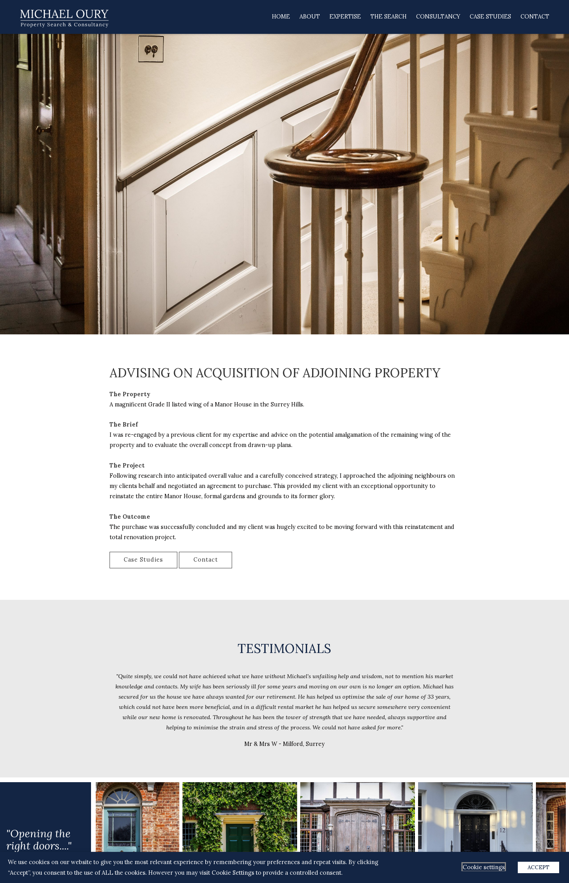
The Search (388, 16)
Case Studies (490, 16)
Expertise (345, 16)
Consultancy (438, 16)
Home (281, 16)
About (309, 16)
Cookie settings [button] (484, 867)
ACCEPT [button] (538, 867)
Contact (535, 16)
